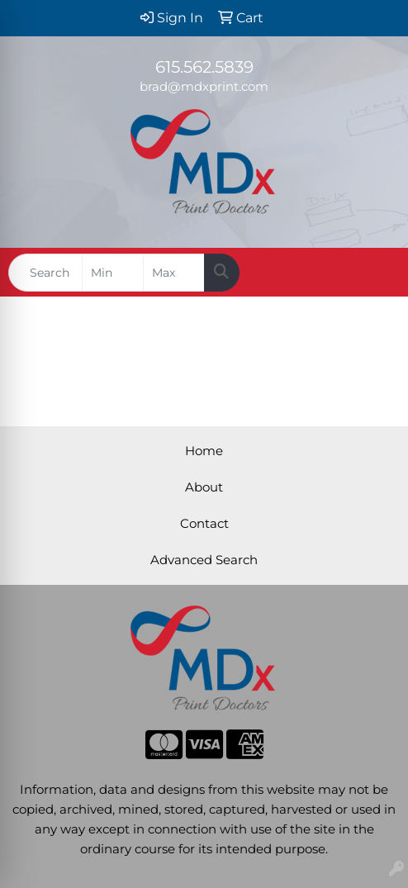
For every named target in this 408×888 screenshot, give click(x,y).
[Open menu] (374, 272)
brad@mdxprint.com (204, 86)
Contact (204, 523)
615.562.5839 (204, 67)
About (204, 487)
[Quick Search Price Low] (113, 273)
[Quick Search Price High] (174, 273)
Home (204, 451)
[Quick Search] (45, 273)
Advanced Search (204, 560)
